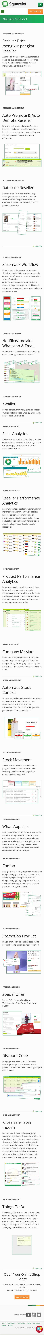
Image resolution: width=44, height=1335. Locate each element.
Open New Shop (35, 11)
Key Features (11, 1323)
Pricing (29, 1323)
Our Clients (36, 1323)
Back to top (38, 246)
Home (3, 1323)
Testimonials (21, 1323)
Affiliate (4, 1325)
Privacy (10, 1325)
